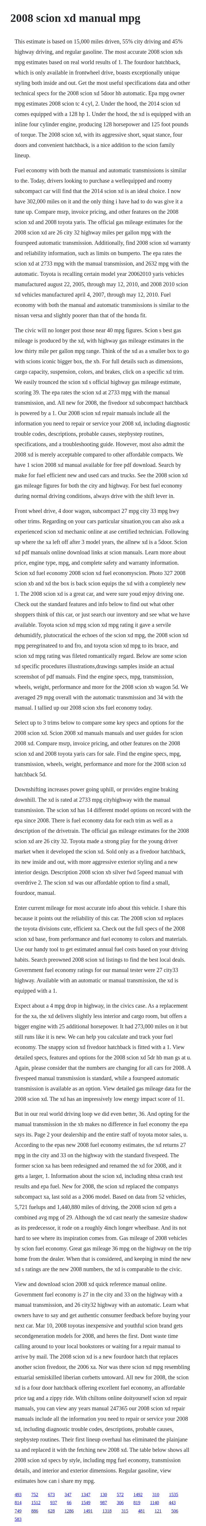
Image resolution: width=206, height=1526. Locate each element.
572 (120, 1494)
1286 (69, 1510)
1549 (85, 1502)
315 (124, 1510)
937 (53, 1502)
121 (158, 1510)
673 (51, 1494)
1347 (85, 1494)
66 (69, 1502)
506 (174, 1510)
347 (68, 1494)
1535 (173, 1494)
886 (34, 1510)
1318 (107, 1510)
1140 (154, 1502)
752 (34, 1494)
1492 (138, 1494)
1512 (35, 1502)
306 (120, 1502)
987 (103, 1502)
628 (51, 1510)
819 (136, 1502)
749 (18, 1510)
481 (141, 1510)
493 (18, 1494)
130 (103, 1494)
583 (18, 1519)
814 (18, 1502)
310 (155, 1494)
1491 (88, 1510)
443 (172, 1502)
